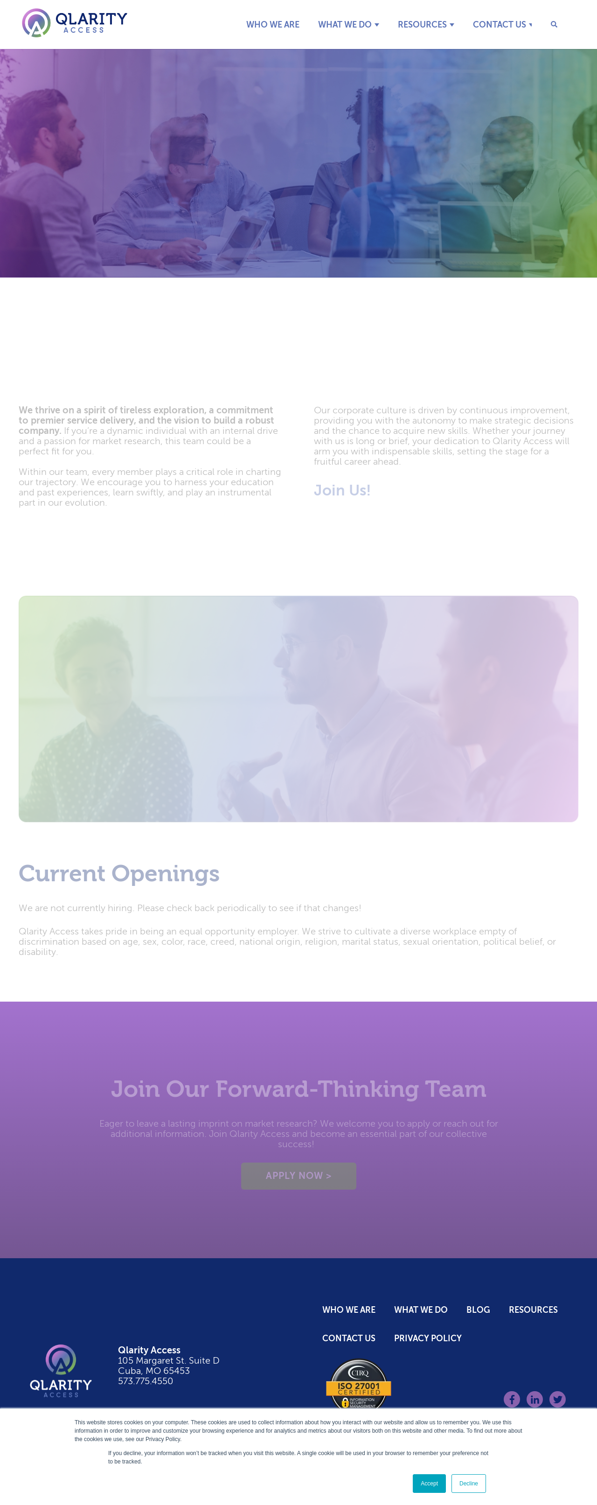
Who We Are (272, 24)
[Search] (548, 24)
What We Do (345, 24)
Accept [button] (429, 1483)
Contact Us (499, 24)
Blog (478, 1310)
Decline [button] (468, 1483)
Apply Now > (299, 1178)
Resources (422, 24)
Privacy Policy (428, 1338)
